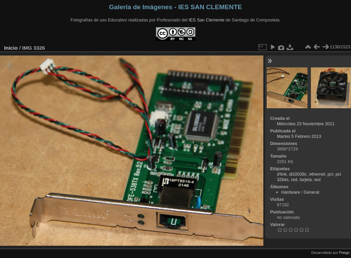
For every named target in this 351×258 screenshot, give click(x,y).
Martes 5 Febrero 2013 (299, 136)
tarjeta (306, 179)
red (294, 179)
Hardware (290, 192)
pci (330, 174)
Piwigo (344, 253)
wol (317, 179)
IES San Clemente (206, 19)
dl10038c (298, 174)
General (311, 192)
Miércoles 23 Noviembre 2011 (306, 123)
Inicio (11, 48)
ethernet (317, 174)
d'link (282, 174)
